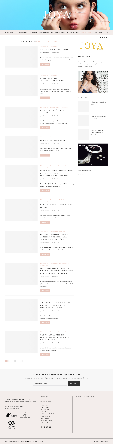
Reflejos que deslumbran (98, 102)
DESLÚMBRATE (60, 32)
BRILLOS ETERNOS (87, 32)
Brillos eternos (44, 46)
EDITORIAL (45, 405)
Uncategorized (44, 168)
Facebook (81, 175)
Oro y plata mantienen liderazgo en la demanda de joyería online (54, 337)
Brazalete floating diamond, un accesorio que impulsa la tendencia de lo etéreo (57, 237)
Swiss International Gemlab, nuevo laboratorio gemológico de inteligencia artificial (56, 270)
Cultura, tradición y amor (54, 49)
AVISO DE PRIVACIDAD (101, 441)
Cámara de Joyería (54, 107)
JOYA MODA (99, 32)
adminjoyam (45, 53)
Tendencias (62, 200)
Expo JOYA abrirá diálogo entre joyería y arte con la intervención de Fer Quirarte (56, 173)
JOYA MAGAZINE (10, 32)
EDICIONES (45, 407)
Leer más (45, 64)
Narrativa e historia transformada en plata (52, 79)
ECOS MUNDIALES (72, 32)
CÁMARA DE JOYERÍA (46, 32)
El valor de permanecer (52, 140)
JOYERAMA (33, 32)
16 (20, 361)
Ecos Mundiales (63, 263)
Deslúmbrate (53, 46)
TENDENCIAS (23, 32)
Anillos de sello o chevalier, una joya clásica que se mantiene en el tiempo (55, 305)
